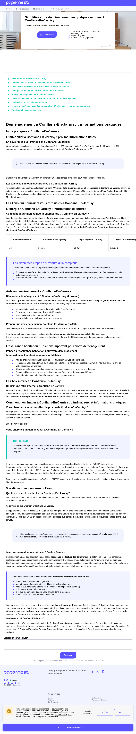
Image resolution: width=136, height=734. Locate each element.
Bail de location (53, 700)
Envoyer (68, 653)
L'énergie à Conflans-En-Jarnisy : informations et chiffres (36, 90)
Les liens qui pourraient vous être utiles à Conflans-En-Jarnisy (38, 86)
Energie (50, 696)
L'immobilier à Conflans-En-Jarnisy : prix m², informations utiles (39, 82)
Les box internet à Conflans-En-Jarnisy (28, 101)
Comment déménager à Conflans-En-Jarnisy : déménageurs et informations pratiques (48, 105)
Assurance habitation (99, 698)
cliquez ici (100, 659)
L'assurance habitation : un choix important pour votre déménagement (41, 97)
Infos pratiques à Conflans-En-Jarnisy (28, 79)
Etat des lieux (96, 696)
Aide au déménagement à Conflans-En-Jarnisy (31, 93)
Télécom (51, 698)
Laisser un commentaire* (68, 641)
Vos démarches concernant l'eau (25, 108)
